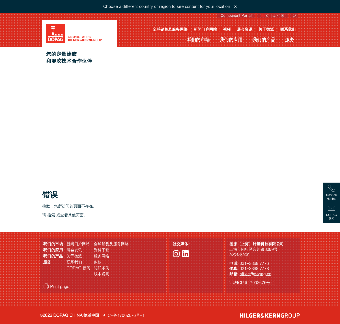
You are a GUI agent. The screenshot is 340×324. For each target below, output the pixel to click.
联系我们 (288, 29)
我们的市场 (198, 39)
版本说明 (102, 274)
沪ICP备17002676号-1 (254, 283)
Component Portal (236, 15)
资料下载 (102, 250)
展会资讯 (245, 29)
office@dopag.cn (255, 274)
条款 (98, 262)
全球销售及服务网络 (170, 29)
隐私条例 (102, 268)
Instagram (176, 253)
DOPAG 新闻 (78, 268)
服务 (289, 39)
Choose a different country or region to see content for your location (166, 6)
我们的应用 (231, 39)
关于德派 (266, 29)
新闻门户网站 (205, 29)
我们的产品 (263, 39)
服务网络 (102, 256)
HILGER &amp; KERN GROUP (270, 315)
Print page (59, 286)
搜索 (51, 215)
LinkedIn (185, 253)
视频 (227, 29)
